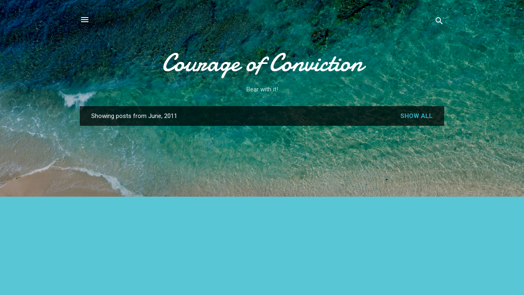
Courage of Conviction (262, 62)
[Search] (439, 22)
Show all (416, 116)
